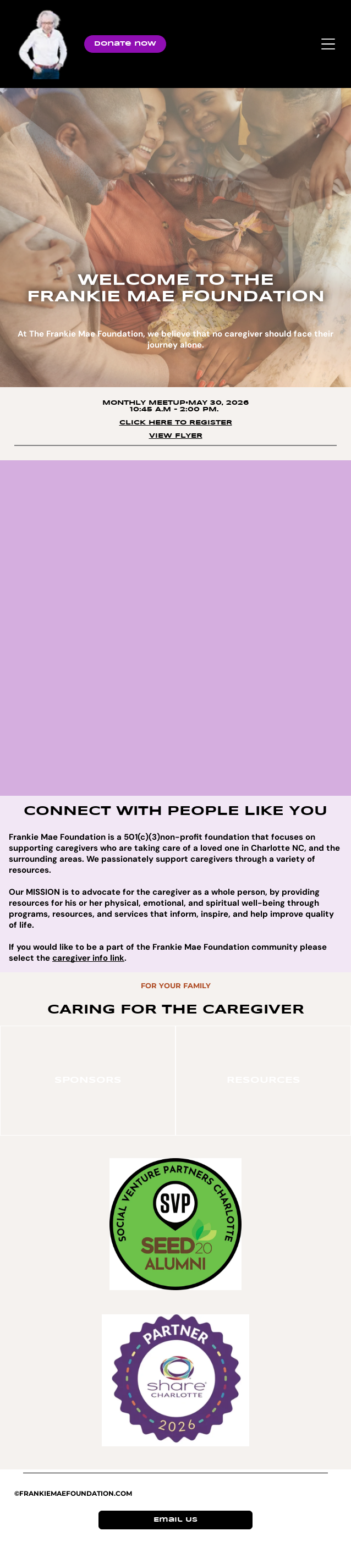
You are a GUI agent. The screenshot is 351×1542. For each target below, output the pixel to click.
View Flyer (175, 436)
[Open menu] (328, 44)
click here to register (175, 423)
